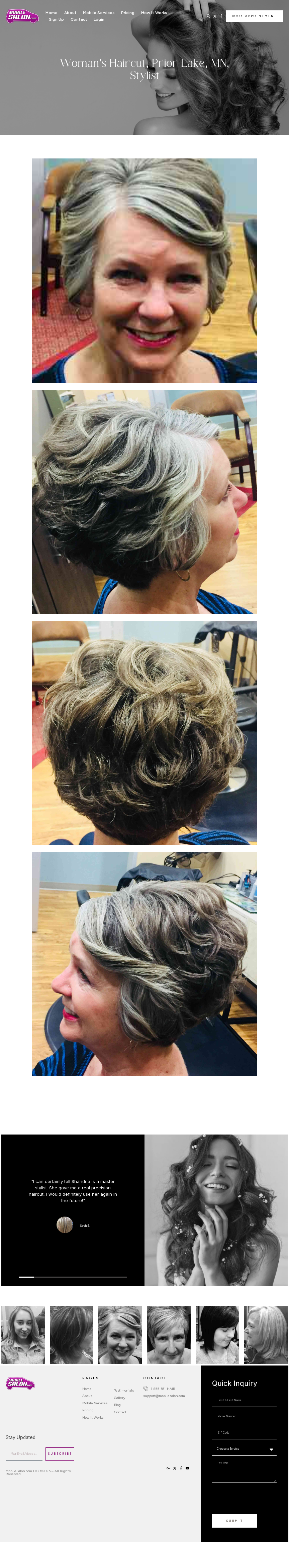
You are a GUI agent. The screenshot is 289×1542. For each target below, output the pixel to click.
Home (51, 12)
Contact (79, 19)
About (70, 12)
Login (99, 19)
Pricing (127, 12)
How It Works (154, 12)
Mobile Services (98, 12)
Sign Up (56, 19)
